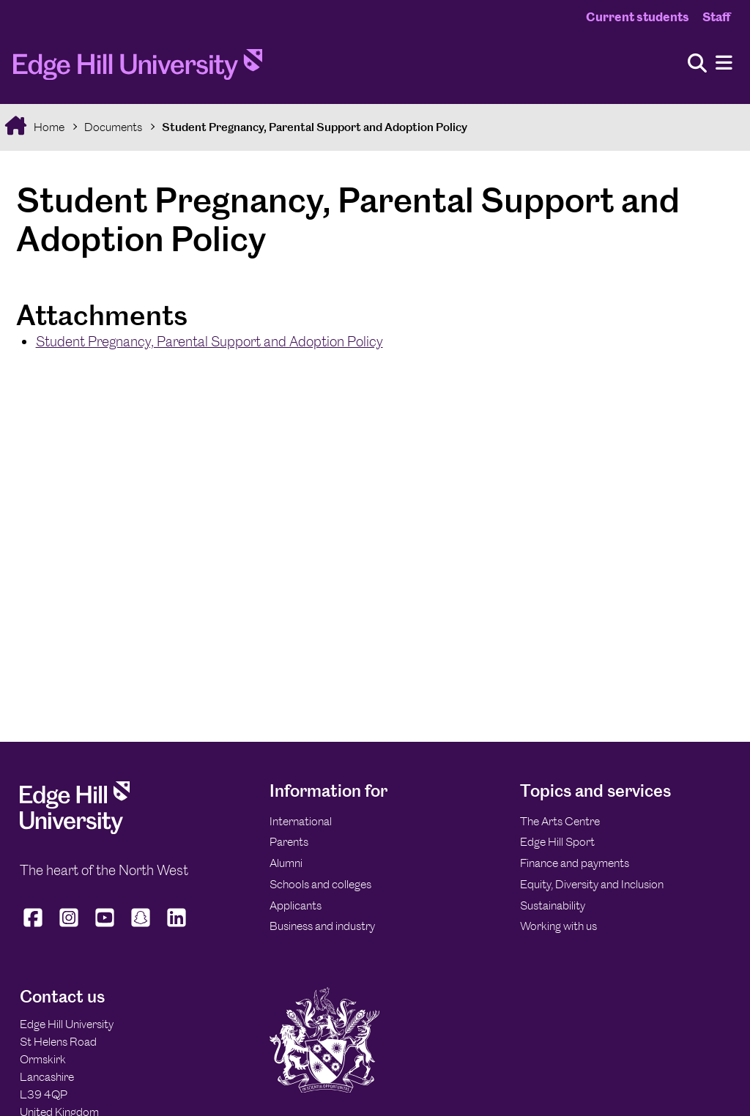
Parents (289, 842)
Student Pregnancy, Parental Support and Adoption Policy (314, 127)
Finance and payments (574, 863)
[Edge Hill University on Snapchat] (141, 927)
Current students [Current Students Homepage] (637, 17)
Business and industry (322, 926)
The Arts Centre (560, 821)
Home (47, 127)
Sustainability (552, 905)
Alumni (286, 863)
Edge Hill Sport (557, 842)
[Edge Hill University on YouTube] (105, 927)
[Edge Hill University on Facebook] (35, 927)
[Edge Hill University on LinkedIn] (176, 927)
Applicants (296, 905)
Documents (113, 127)
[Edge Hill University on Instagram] (69, 927)
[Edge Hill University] (75, 830)
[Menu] (724, 63)
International (301, 821)
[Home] (137, 69)
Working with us (558, 926)
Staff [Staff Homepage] (716, 17)
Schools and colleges (320, 884)
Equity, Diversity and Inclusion (592, 884)
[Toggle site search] (697, 64)
